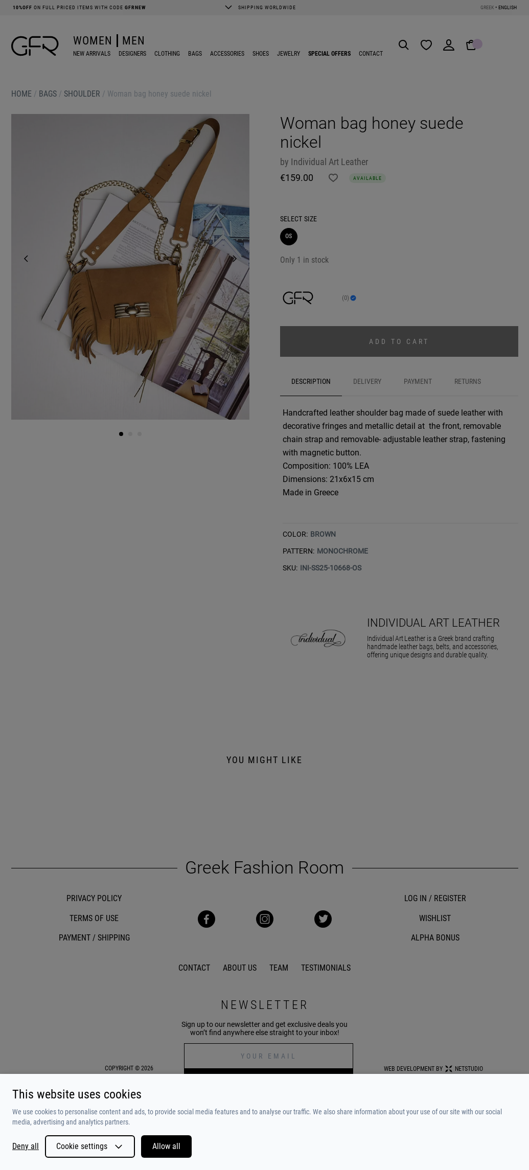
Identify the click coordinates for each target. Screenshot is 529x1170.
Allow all (166, 1146)
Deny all (25, 1146)
